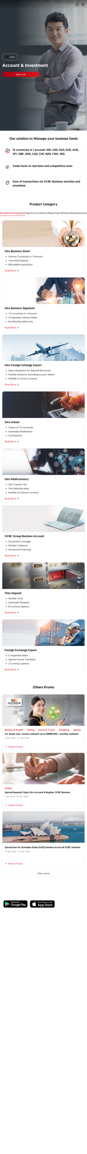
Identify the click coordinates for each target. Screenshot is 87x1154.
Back (10, 57)
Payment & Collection (36, 213)
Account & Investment (12, 213)
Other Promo (43, 873)
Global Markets (70, 213)
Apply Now (21, 74)
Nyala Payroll (55, 213)
